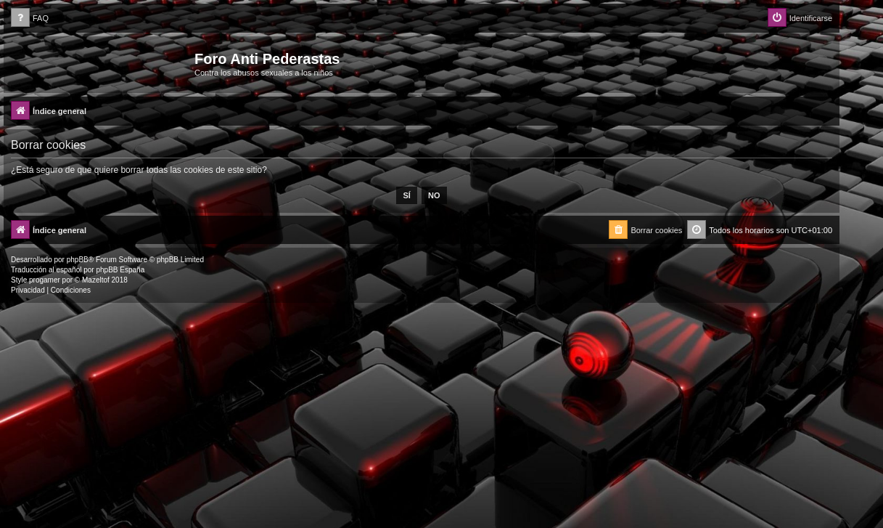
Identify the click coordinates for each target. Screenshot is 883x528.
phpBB (78, 260)
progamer (44, 280)
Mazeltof (96, 280)
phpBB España (120, 270)
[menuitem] (30, 18)
